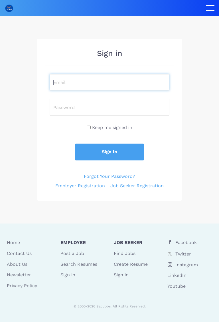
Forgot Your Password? (109, 176)
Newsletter (19, 274)
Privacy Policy (22, 285)
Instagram (186, 264)
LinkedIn (176, 275)
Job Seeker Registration (137, 185)
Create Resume (131, 264)
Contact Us (19, 253)
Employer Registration (80, 185)
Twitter (183, 254)
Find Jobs (124, 253)
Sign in (67, 274)
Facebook (186, 242)
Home (13, 242)
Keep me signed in (112, 127)
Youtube (176, 286)
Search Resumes (78, 264)
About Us (17, 264)
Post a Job (72, 253)
